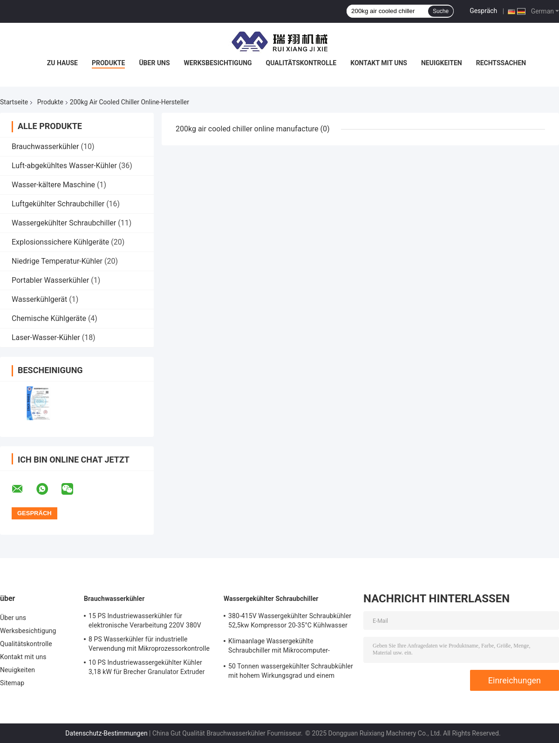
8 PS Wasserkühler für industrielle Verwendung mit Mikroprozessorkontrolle (149, 643)
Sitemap (12, 683)
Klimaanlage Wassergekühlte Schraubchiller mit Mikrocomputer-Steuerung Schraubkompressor (279, 647)
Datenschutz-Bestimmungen (106, 733)
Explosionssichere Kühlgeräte (60, 242)
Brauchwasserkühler (45, 146)
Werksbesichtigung (218, 63)
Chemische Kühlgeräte (49, 318)
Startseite (14, 102)
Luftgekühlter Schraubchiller (58, 203)
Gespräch (483, 10)
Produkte (108, 63)
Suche (441, 11)
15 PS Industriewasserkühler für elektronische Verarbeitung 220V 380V (145, 620)
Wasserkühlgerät (39, 299)
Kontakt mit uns (378, 63)
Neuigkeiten (441, 63)
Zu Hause (62, 63)
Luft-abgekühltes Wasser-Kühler (64, 165)
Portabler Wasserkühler (50, 280)
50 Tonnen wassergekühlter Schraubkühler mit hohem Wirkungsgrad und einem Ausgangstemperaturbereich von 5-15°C (290, 672)
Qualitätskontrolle (301, 63)
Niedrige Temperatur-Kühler (57, 261)
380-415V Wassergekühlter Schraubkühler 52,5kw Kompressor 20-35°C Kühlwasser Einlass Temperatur (289, 622)
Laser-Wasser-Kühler (46, 337)
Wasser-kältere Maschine (53, 184)
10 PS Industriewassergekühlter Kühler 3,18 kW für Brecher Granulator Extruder (147, 667)
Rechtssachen (501, 63)
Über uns (154, 63)
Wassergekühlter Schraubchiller (64, 222)
